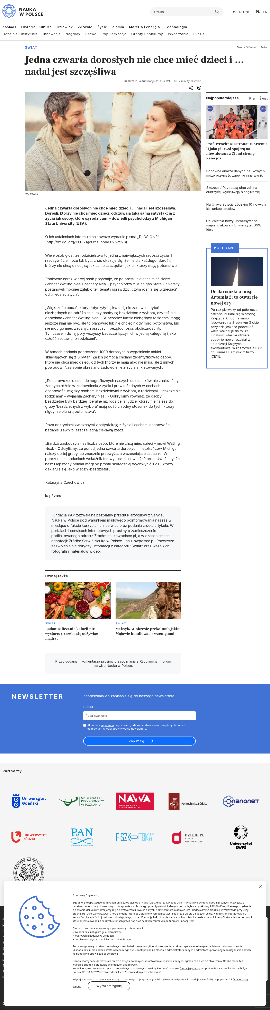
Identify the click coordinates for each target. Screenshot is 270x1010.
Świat (31, 47)
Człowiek (65, 27)
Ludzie (199, 34)
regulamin (107, 725)
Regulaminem (150, 661)
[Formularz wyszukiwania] (187, 11)
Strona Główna (246, 47)
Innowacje (52, 34)
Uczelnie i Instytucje (20, 34)
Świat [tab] (263, 98)
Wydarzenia (178, 34)
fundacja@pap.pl (190, 968)
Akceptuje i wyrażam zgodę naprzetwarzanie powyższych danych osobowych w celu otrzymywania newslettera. (136, 726)
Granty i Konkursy (147, 34)
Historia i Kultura (36, 27)
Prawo (91, 34)
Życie (102, 27)
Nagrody (72, 34)
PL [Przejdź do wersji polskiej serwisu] (258, 12)
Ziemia (118, 27)
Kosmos (9, 27)
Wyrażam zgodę (109, 986)
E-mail (88, 707)
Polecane (225, 248)
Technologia (176, 27)
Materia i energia (144, 27)
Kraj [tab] (252, 98)
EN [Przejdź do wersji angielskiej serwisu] (265, 12)
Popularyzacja (113, 34)
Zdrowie (85, 27)
